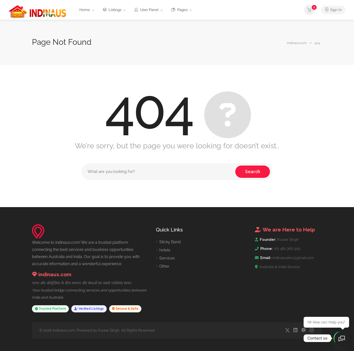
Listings (112, 10)
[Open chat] (341, 338)
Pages (180, 10)
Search (252, 171)
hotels (164, 250)
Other (164, 266)
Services (167, 258)
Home (84, 10)
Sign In (333, 10)
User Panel (146, 10)
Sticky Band (170, 242)
